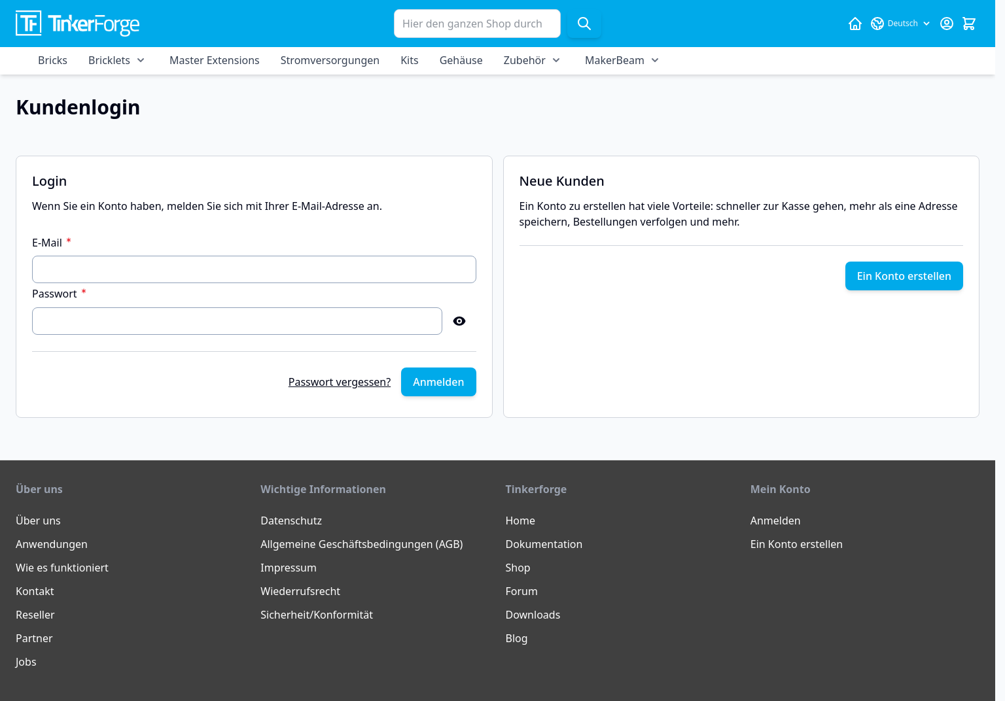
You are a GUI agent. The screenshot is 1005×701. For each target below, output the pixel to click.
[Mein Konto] (946, 23)
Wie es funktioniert (62, 567)
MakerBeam (614, 60)
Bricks (52, 60)
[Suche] (584, 23)
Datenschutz (291, 520)
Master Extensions (214, 60)
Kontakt (35, 591)
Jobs (26, 662)
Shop (518, 567)
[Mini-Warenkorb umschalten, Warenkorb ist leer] (969, 23)
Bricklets (109, 60)
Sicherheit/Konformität (316, 614)
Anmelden (775, 520)
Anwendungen (52, 544)
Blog (517, 638)
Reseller (35, 614)
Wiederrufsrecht (300, 591)
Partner (34, 638)
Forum (522, 591)
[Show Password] (459, 321)
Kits (409, 60)
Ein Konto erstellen (796, 544)
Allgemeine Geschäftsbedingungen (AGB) (361, 544)
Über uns (38, 520)
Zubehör (525, 60)
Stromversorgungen (330, 60)
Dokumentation (544, 544)
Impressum (288, 567)
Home (521, 520)
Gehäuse (461, 60)
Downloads (533, 614)
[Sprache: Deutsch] (901, 23)
